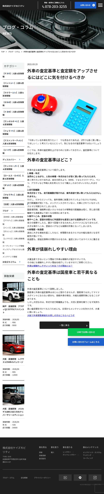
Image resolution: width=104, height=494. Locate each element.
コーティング (88, 458)
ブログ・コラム (14, 51)
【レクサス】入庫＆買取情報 (13, 240)
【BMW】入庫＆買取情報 (13, 217)
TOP (3, 51)
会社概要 (24, 477)
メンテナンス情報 (10, 256)
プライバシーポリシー (42, 477)
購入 (52, 452)
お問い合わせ (87, 5)
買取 (40, 452)
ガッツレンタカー (69, 454)
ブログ (5, 210)
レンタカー (67, 452)
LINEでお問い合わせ (86, 331)
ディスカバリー (9, 159)
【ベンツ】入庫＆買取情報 (13, 227)
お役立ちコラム (9, 262)
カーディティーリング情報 (13, 245)
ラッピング (87, 455)
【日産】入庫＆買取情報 (13, 204)
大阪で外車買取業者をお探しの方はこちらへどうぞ (51, 315)
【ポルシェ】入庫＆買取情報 (13, 233)
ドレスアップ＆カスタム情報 (13, 251)
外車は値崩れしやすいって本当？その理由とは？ (50, 265)
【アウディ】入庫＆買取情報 (13, 222)
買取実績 (42, 455)
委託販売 (42, 458)
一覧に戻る (64, 325)
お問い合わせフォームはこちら (85, 341)
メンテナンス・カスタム (92, 452)
